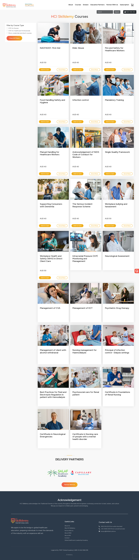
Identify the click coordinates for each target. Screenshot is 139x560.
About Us (67, 525)
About (70, 5)
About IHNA (68, 533)
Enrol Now (62, 69)
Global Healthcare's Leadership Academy (76, 540)
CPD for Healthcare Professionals (19, 31)
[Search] (105, 12)
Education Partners (97, 5)
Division (85, 5)
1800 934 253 (129, 12)
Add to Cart (45, 69)
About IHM (68, 535)
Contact (67, 538)
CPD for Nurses (13, 28)
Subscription (124, 5)
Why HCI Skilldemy (70, 528)
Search (117, 12)
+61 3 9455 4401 (105, 529)
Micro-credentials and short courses (20, 33)
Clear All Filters (14, 38)
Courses (78, 5)
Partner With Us (112, 5)
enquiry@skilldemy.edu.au (107, 531)
